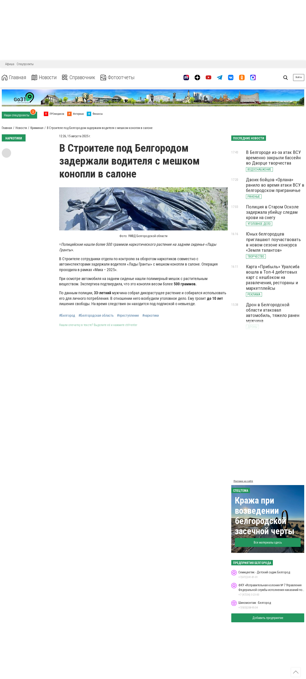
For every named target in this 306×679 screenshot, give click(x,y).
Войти (299, 77)
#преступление (128, 316)
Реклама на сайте (243, 481)
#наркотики (150, 316)
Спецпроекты (25, 64)
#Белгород (67, 316)
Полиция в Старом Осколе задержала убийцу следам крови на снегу (272, 212)
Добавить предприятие (267, 618)
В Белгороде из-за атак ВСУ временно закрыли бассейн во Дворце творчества (273, 158)
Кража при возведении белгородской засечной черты (264, 515)
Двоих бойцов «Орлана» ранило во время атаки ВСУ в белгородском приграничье (275, 185)
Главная (14, 78)
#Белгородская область (96, 316)
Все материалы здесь (268, 542)
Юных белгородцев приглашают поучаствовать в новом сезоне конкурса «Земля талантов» (273, 242)
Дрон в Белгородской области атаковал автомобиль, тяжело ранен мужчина (272, 312)
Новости (44, 78)
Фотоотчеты (118, 78)
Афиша (9, 64)
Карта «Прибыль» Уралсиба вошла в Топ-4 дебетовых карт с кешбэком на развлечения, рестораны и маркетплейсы (272, 277)
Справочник (78, 78)
